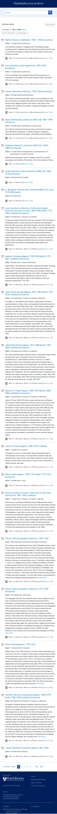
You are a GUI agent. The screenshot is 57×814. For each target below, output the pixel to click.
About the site (36, 782)
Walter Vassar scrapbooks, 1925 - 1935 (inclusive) (29, 40)
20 (22, 33)
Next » (24, 30)
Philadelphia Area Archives (28, 3)
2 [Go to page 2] (21, 767)
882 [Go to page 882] (41, 767)
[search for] (26, 12)
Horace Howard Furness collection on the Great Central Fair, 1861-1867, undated (28, 494)
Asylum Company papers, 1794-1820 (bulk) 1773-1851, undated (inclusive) (28, 257)
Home (33, 776)
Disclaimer (6, 806)
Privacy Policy (35, 806)
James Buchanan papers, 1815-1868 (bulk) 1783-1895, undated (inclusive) (28, 346)
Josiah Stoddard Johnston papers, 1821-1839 (27, 748)
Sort (9, 33)
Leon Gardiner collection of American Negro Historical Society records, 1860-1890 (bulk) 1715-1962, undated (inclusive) (28, 210)
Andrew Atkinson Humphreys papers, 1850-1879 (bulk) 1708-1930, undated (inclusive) (28, 696)
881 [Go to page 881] (37, 767)
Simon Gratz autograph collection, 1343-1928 (26, 538)
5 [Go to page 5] (30, 767)
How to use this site (38, 786)
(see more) (42, 578)
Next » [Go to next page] (14, 767)
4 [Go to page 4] (27, 767)
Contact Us (47, 58)
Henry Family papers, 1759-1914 (20, 644)
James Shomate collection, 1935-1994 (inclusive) (28, 91)
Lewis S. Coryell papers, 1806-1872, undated (26, 446)
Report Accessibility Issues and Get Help (15, 809)
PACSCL (5, 792)
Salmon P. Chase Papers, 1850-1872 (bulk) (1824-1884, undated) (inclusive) (28, 391)
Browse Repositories (38, 779)
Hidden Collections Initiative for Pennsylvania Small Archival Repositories (13, 796)
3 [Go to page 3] (24, 767)
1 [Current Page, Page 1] (18, 767)
